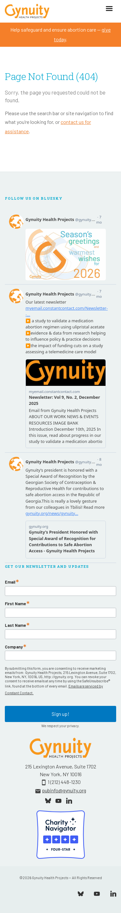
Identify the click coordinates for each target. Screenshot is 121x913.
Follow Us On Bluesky (34, 198)
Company (14, 647)
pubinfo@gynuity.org (64, 790)
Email (10, 582)
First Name (15, 604)
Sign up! (60, 714)
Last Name (15, 625)
